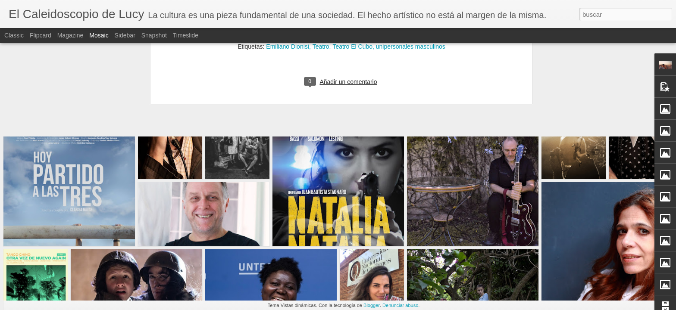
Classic (14, 35)
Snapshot (154, 35)
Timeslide (185, 35)
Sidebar (125, 35)
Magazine (70, 35)
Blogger (371, 305)
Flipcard (40, 35)
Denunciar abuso (400, 305)
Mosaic (98, 35)
